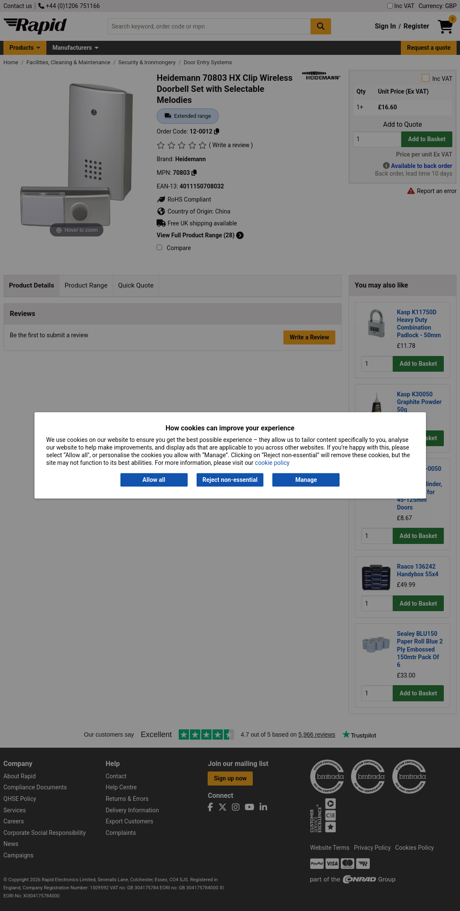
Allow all (154, 479)
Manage (306, 479)
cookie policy (272, 463)
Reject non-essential (230, 479)
